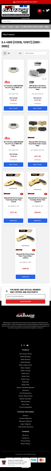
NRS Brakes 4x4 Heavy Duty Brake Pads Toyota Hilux (37, 87)
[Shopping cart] (47, 10)
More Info (13, 220)
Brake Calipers (25, 368)
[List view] (9, 53)
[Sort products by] (36, 53)
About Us (25, 435)
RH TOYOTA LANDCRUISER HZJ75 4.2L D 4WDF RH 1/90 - (13, 144)
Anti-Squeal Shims (25, 354)
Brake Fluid (25, 376)
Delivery (25, 415)
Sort (20, 53)
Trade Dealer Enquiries (25, 427)
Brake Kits (25, 382)
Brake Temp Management (25, 387)
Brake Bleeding (25, 356)
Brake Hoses (25, 379)
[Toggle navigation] (40, 10)
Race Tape (25, 404)
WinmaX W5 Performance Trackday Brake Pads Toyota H (37, 200)
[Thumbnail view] (5, 53)
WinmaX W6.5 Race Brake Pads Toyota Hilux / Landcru (25, 256)
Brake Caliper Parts (25, 365)
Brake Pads (25, 384)
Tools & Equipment (25, 407)
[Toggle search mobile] (43, 10)
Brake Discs (25, 373)
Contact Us (25, 438)
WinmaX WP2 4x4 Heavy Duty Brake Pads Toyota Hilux (37, 144)
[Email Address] (25, 296)
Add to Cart (13, 108)
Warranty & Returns (25, 421)
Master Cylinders (25, 399)
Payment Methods (25, 418)
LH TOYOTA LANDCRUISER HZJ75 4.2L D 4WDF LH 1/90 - (13, 87)
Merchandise (25, 401)
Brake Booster (25, 359)
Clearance (25, 390)
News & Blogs (25, 443)
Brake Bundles (25, 362)
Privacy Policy (25, 441)
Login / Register (25, 424)
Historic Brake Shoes (25, 396)
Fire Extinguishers (26, 393)
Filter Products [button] (9, 35)
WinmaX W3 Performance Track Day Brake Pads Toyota (13, 200)
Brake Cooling (25, 370)
